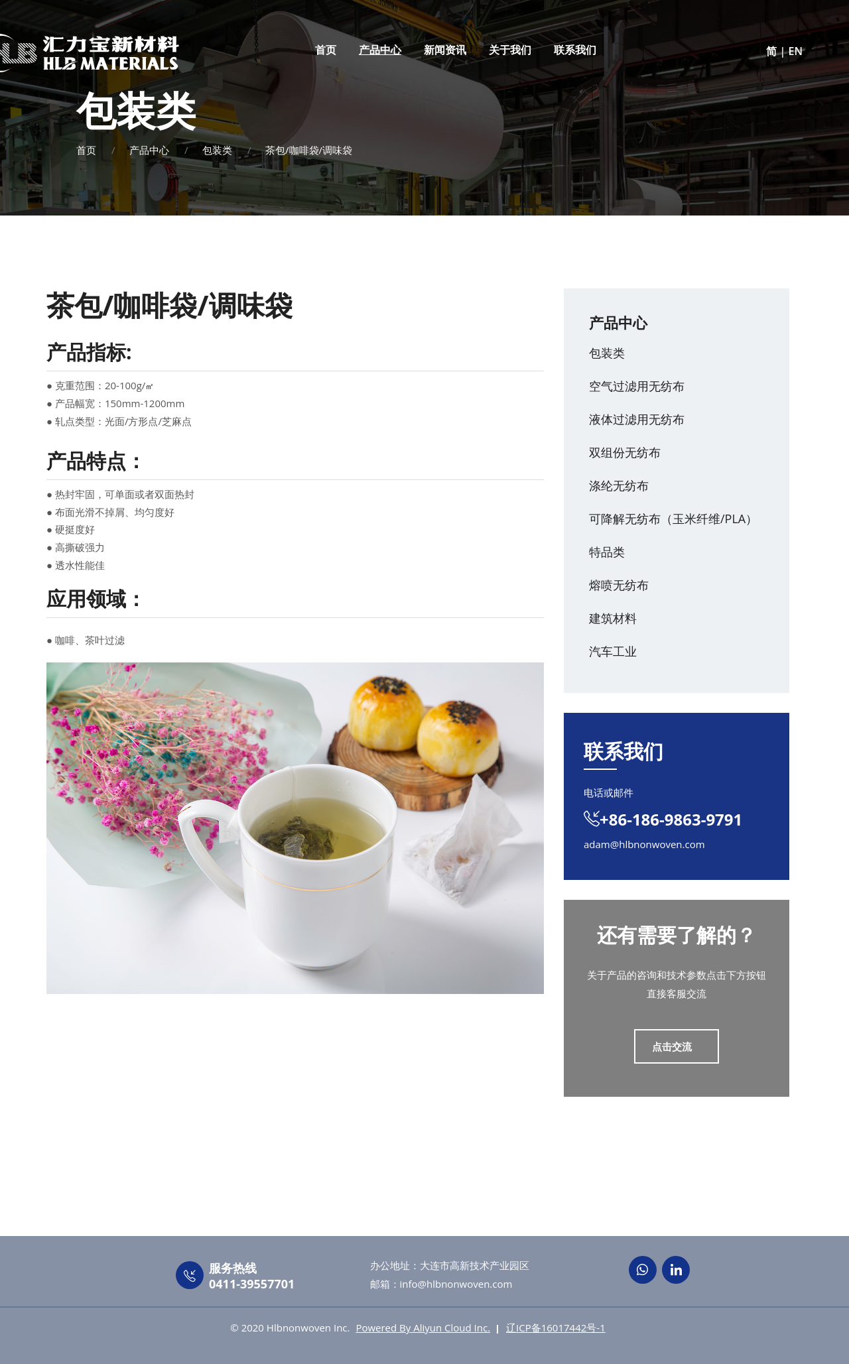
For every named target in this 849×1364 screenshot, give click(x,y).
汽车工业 (613, 651)
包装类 (217, 149)
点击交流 (673, 1046)
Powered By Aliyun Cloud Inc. (423, 1327)
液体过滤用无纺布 (637, 419)
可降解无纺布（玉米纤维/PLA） (673, 519)
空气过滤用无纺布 (637, 386)
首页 (325, 49)
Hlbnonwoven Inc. (308, 1327)
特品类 (607, 552)
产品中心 (380, 49)
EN (796, 51)
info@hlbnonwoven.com (456, 1283)
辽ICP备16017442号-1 (556, 1327)
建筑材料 (613, 618)
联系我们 (575, 49)
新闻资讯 (445, 49)
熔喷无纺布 (619, 585)
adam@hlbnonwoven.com (644, 844)
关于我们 (510, 49)
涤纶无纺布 (619, 485)
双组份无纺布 (625, 452)
